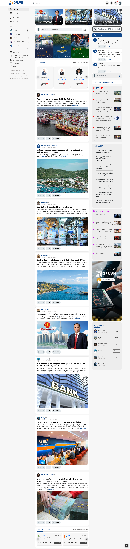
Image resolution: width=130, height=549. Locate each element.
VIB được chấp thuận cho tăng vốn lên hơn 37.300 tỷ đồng (59, 422)
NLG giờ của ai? (100, 253)
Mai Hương (44, 255)
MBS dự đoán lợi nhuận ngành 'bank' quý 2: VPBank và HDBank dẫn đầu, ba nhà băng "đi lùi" (108, 22)
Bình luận (15, 22)
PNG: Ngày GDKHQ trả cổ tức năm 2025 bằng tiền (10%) (104, 201)
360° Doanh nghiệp (19, 41)
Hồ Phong (44, 309)
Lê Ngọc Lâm (44, 79)
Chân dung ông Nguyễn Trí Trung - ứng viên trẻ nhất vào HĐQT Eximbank (104, 100)
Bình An (100, 39)
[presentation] (37, 16)
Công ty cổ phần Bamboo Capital (50, 538)
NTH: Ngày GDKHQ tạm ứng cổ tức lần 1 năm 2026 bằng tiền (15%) (104, 166)
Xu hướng (16, 17)
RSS (14, 66)
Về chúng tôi (16, 52)
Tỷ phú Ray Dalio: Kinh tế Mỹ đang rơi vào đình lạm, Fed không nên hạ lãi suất (104, 109)
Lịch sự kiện (99, 146)
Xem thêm (75, 105)
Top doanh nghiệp (44, 529)
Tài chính (16, 45)
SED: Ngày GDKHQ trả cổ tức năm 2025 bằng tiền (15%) (104, 187)
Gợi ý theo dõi (100, 326)
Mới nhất (15, 13)
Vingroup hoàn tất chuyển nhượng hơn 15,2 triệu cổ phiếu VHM (61, 314)
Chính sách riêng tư (18, 60)
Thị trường (17, 34)
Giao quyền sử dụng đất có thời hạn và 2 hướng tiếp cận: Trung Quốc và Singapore (104, 246)
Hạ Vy (43, 418)
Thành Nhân (101, 50)
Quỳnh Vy (100, 357)
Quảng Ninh (42, 156)
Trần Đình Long (79, 79)
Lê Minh (100, 350)
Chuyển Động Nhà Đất (48, 145)
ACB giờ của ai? (100, 214)
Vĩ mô (15, 30)
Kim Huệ (100, 63)
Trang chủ (16, 9)
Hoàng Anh (101, 363)
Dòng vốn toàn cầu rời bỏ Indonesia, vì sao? (103, 238)
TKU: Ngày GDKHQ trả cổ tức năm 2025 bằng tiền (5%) (104, 174)
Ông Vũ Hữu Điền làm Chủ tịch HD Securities (103, 136)
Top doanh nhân (43, 63)
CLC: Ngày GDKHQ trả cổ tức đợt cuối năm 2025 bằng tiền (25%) (104, 194)
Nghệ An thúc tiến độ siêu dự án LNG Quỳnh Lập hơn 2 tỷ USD (61, 260)
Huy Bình (100, 337)
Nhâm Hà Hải (61, 79)
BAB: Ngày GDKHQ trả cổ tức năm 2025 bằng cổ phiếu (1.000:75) (104, 158)
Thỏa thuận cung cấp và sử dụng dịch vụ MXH (20, 56)
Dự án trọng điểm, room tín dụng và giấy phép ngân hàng (104, 223)
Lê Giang (44, 202)
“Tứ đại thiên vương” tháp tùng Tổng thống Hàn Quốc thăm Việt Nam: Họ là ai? (103, 128)
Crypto (15, 38)
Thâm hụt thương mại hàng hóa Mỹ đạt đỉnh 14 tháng (57, 99)
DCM (70, 209)
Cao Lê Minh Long (47, 94)
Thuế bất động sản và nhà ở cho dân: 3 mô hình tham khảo (104, 230)
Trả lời (109, 46)
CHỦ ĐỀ (11, 26)
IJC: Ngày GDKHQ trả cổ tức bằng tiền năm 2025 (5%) (104, 151)
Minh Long (44, 359)
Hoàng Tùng (101, 330)
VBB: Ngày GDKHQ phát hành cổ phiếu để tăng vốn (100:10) (104, 180)
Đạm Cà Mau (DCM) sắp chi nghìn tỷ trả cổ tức (54, 207)
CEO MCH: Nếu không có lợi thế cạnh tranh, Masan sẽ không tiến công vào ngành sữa (104, 119)
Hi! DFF (98, 35)
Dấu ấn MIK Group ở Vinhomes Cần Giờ (102, 92)
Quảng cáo (16, 63)
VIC (58, 317)
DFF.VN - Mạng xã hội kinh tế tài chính (104, 82)
